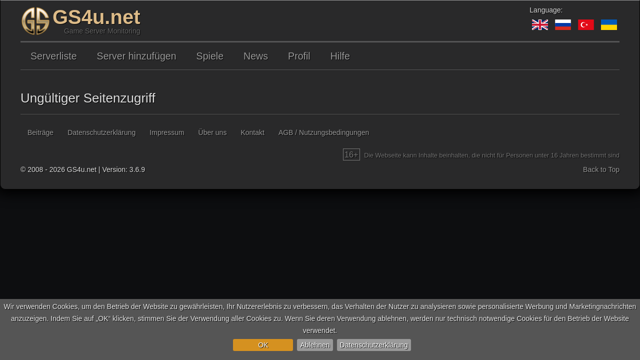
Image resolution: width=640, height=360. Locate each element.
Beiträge (41, 132)
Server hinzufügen (136, 56)
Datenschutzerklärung (374, 345)
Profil (299, 56)
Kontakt (252, 132)
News (256, 56)
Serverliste (53, 56)
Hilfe (340, 56)
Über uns (212, 132)
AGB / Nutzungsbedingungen (323, 132)
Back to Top (601, 170)
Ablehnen (315, 345)
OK (263, 345)
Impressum (167, 132)
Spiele (210, 56)
